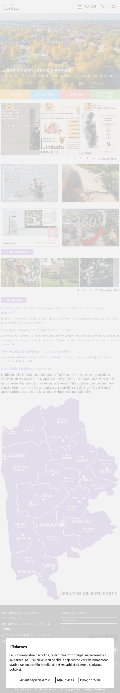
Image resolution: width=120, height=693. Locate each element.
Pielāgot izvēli (90, 680)
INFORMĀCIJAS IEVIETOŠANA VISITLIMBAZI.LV (20, 615)
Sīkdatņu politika (70, 689)
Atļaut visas (65, 680)
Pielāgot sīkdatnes (94, 689)
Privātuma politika (45, 689)
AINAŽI (15, 94)
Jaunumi (14, 300)
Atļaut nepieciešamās (35, 680)
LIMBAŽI (75, 94)
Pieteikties (103, 637)
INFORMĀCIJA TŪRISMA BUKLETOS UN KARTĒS (26, 626)
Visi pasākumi (107, 158)
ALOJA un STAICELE (105, 94)
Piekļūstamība (23, 689)
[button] (81, 83)
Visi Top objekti (105, 290)
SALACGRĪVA (45, 94)
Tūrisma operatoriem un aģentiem (27, 634)
